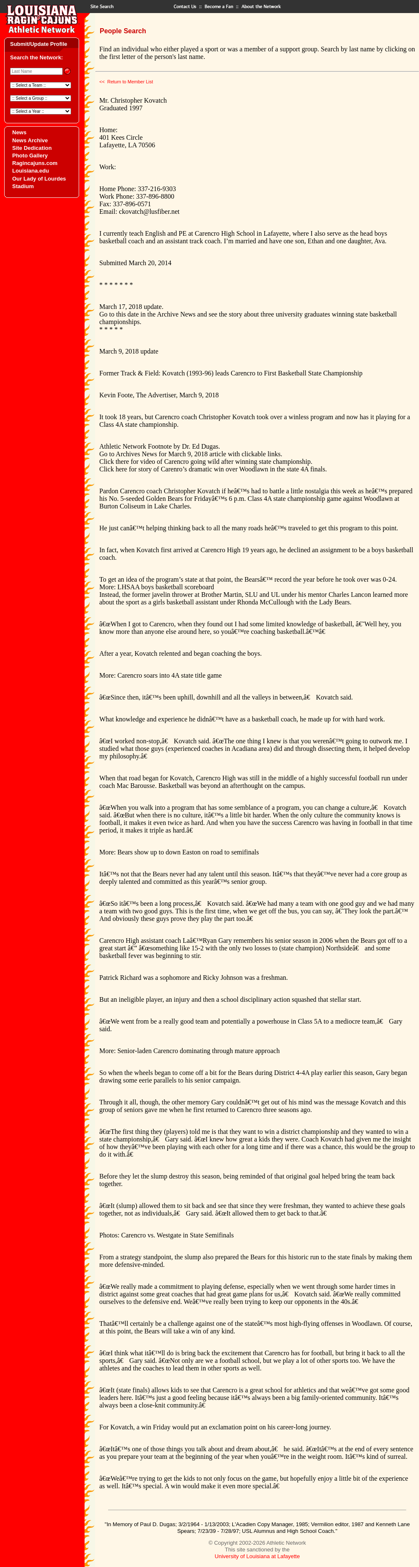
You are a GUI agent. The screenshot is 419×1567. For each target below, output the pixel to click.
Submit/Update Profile (38, 44)
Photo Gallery (30, 155)
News (19, 132)
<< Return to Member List (126, 81)
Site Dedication (32, 148)
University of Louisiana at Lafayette (257, 1556)
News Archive (30, 140)
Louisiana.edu (30, 171)
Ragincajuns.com (35, 163)
